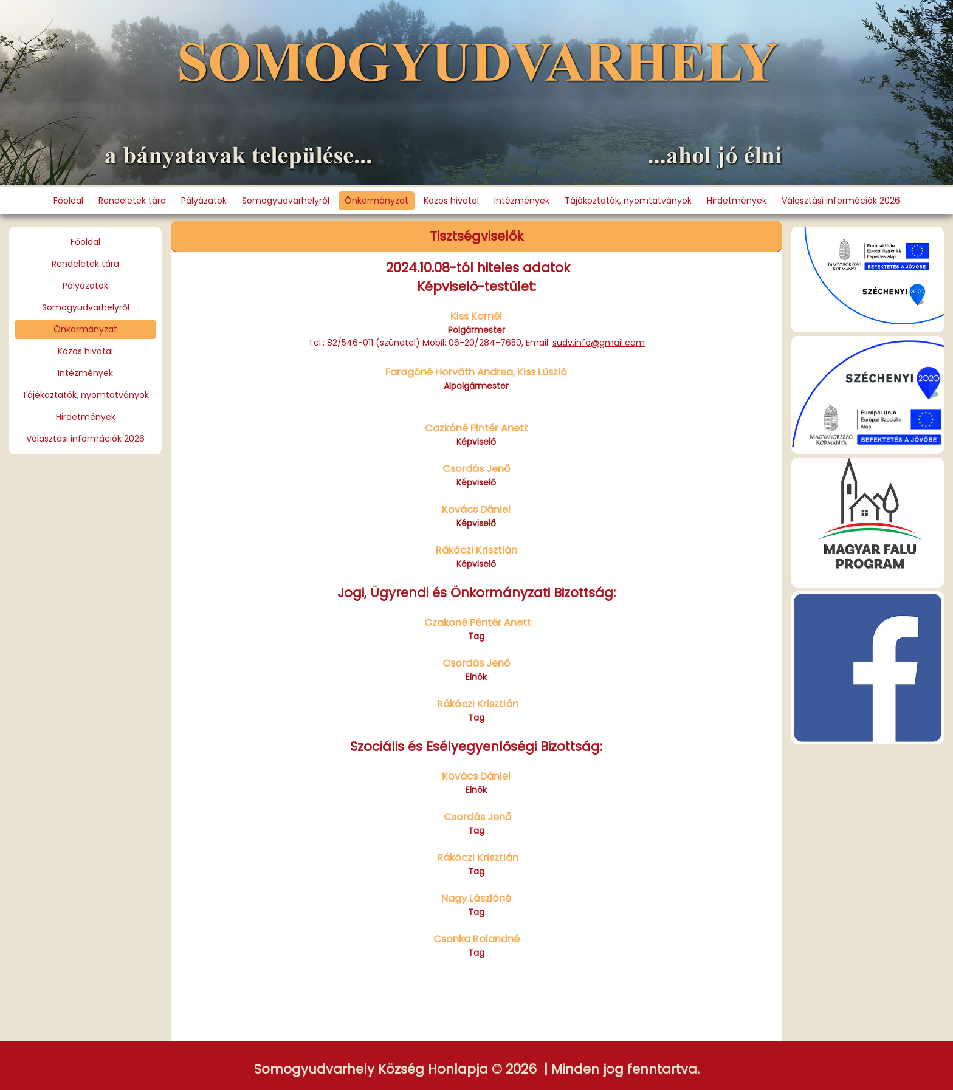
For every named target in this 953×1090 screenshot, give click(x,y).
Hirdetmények (736, 200)
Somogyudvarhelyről (285, 200)
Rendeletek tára (132, 200)
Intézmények (521, 200)
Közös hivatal (451, 200)
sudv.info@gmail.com (598, 343)
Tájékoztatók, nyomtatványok (628, 200)
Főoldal (68, 200)
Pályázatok (204, 200)
